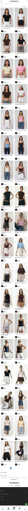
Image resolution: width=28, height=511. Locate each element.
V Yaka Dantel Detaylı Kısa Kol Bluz (20, 410)
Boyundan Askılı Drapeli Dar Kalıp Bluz (20, 436)
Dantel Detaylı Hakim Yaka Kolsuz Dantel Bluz (6, 207)
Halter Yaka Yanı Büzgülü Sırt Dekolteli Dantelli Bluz (5, 309)
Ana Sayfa (2, 3)
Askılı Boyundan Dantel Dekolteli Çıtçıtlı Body (6, 232)
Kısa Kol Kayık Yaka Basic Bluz (5, 53)
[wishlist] (12, 8)
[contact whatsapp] (26, 504)
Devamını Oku (14, 479)
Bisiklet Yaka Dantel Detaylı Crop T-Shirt (20, 258)
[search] (25, 1)
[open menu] (2, 1)
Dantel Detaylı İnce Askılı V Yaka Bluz (7, 155)
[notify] (26, 1)
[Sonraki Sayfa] (19, 468)
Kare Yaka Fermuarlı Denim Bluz (6, 359)
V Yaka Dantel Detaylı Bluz (5, 410)
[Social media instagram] (17, 485)
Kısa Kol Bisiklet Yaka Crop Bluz (20, 53)
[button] (7, 25)
